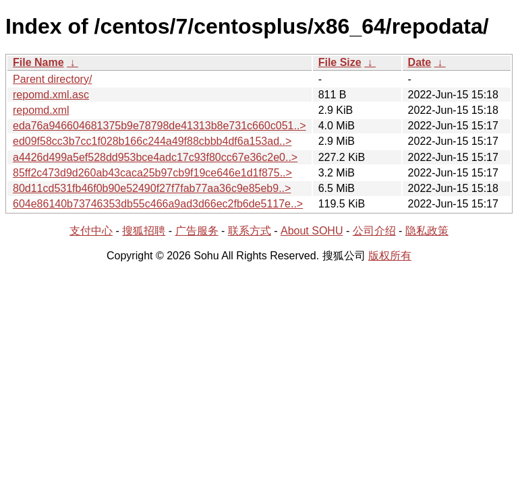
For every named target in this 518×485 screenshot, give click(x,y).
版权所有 (389, 255)
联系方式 (249, 230)
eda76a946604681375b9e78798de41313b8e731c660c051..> (159, 125)
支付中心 (91, 230)
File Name (38, 62)
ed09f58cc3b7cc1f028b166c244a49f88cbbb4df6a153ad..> (152, 141)
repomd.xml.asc (51, 94)
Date (420, 62)
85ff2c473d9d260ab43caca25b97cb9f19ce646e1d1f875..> (152, 173)
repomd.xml (41, 110)
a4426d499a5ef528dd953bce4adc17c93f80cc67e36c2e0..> (155, 157)
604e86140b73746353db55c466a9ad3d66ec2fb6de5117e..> (158, 203)
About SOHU (312, 230)
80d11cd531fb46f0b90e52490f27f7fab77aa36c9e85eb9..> (152, 188)
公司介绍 (374, 230)
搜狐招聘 (143, 230)
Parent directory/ (52, 79)
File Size (340, 62)
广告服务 (197, 230)
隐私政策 (427, 230)
